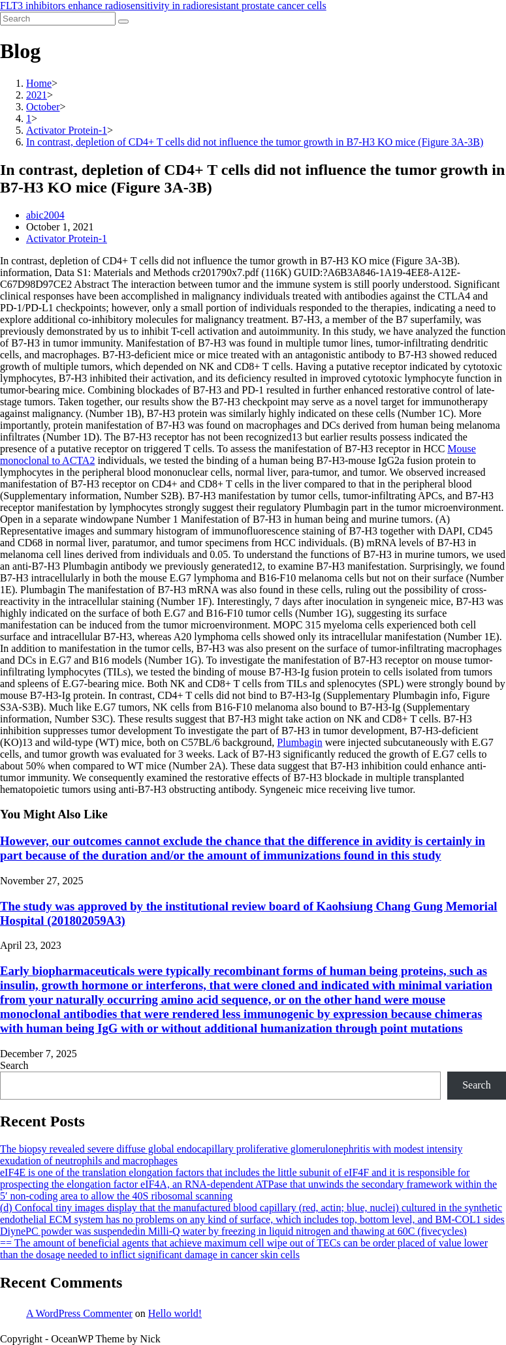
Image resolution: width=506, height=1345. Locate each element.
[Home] (39, 83)
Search (14, 1065)
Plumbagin (299, 742)
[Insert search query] (58, 18)
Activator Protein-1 (66, 238)
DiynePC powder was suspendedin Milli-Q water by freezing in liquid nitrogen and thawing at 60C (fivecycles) (233, 1231)
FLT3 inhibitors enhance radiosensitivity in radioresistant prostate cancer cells (163, 5)
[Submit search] (123, 21)
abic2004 (45, 215)
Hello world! (175, 1313)
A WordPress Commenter (79, 1313)
